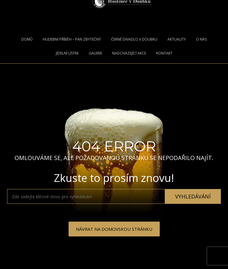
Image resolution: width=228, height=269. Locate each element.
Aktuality (176, 39)
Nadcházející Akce (129, 53)
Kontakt (164, 53)
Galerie (95, 53)
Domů (27, 39)
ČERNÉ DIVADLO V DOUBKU (134, 39)
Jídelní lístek (67, 53)
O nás (201, 39)
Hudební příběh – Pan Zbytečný (72, 39)
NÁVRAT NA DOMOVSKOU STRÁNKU (114, 229)
